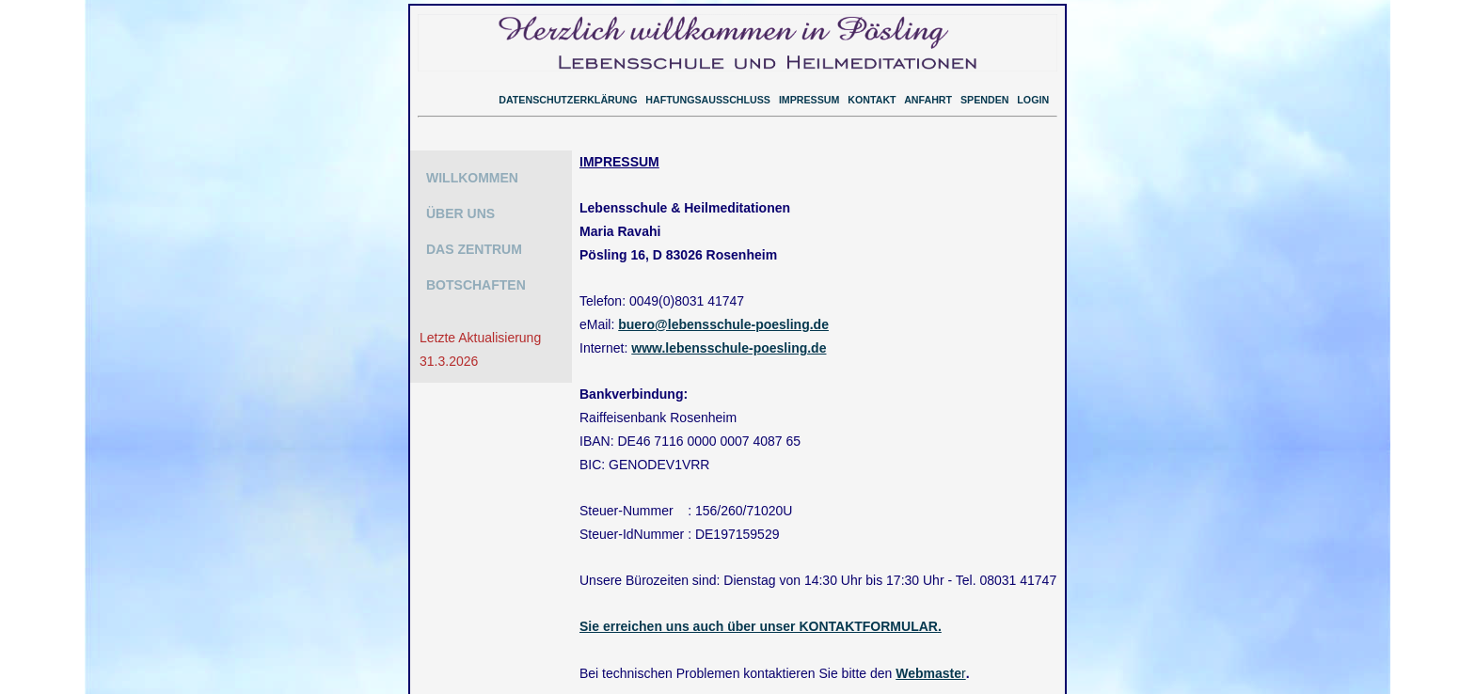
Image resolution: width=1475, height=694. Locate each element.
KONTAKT (872, 99)
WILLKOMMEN (472, 177)
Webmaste (928, 658)
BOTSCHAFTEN (476, 284)
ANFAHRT (928, 99)
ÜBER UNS (460, 213)
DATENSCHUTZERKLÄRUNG (568, 99)
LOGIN (1033, 99)
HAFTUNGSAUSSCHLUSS (707, 99)
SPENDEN (984, 99)
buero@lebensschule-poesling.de (723, 319)
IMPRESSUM (809, 99)
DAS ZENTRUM (474, 249)
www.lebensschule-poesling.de (728, 342)
